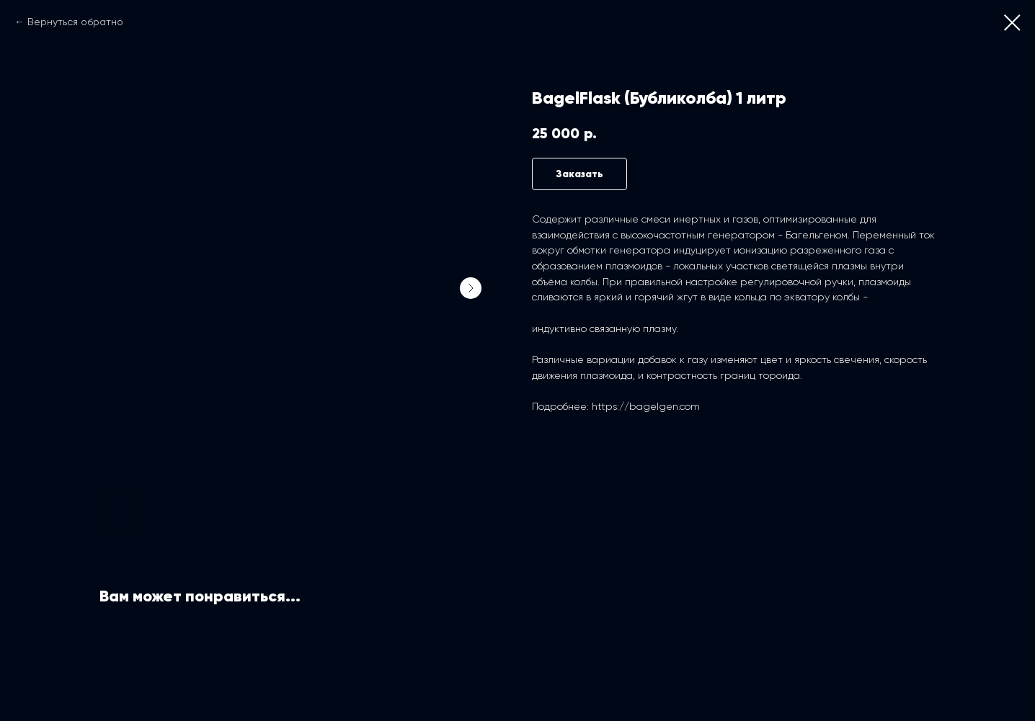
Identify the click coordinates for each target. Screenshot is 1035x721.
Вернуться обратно (75, 21)
